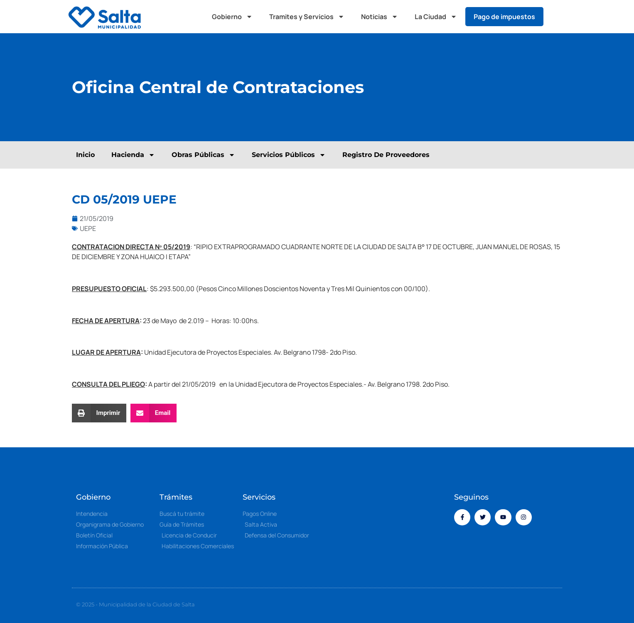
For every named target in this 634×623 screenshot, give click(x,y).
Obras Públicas (203, 154)
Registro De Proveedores (386, 155)
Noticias (379, 16)
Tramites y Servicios (306, 16)
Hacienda (133, 154)
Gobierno (232, 16)
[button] (558, 16)
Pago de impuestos (504, 16)
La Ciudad (436, 16)
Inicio (85, 155)
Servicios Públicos (289, 154)
